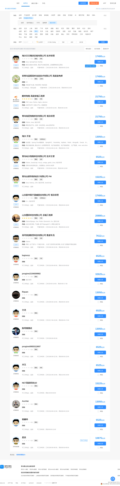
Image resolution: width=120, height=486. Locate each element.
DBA (93, 15)
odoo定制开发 (50, 125)
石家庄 (58, 31)
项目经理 (52, 23)
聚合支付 (38, 145)
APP (104, 3)
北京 (25, 28)
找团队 (103, 42)
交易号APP (29, 105)
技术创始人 (30, 23)
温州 (57, 34)
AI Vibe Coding (52, 42)
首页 (18, 3)
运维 (20, 18)
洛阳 (30, 37)
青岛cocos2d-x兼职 (53, 469)
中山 (20, 37)
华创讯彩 (44, 85)
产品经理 (27, 15)
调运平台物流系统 (43, 65)
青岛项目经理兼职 (10, 8)
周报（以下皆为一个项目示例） (35, 244)
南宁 (91, 31)
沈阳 (64, 31)
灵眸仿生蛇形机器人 (32, 165)
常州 (67, 34)
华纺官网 (38, 85)
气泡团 (37, 224)
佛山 (62, 34)
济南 (30, 31)
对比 (101, 66)
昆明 (30, 34)
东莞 (36, 34)
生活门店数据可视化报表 (68, 244)
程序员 (25, 3)
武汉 (62, 28)
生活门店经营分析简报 (53, 244)
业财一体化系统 (40, 125)
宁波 (25, 34)
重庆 (73, 28)
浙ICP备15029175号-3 (114, 482)
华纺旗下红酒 (30, 85)
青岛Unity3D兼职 (64, 469)
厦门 (25, 31)
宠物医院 (44, 105)
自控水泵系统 (30, 224)
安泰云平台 (37, 105)
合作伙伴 (31, 483)
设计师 (34, 15)
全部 (20, 15)
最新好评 (106, 49)
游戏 (59, 15)
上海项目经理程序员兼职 (42, 475)
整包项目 (88, 49)
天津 (41, 31)
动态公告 (2, 483)
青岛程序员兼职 (18, 49)
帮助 (17, 483)
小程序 (53, 15)
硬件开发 (81, 15)
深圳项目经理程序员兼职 (57, 475)
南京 (57, 28)
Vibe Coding (84, 440)
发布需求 (83, 3)
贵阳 (41, 34)
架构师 (45, 23)
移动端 (46, 15)
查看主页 (100, 62)
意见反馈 (39, 483)
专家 (63, 42)
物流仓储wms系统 (31, 65)
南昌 (79, 31)
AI (75, 15)
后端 (64, 15)
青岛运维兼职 (82, 469)
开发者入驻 (94, 3)
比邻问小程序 (50, 165)
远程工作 (54, 483)
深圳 (36, 28)
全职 (72, 42)
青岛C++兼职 (24, 469)
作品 (43, 3)
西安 (67, 28)
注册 (114, 3)
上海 (30, 28)
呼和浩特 (74, 34)
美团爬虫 (42, 165)
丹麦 (36, 37)
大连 (46, 31)
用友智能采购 (30, 145)
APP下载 (10, 483)
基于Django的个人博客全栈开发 (50, 224)
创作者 (81, 42)
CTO (38, 23)
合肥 (20, 31)
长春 (52, 34)
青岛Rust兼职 (33, 469)
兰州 (81, 34)
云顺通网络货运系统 (56, 65)
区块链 (70, 15)
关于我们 (23, 483)
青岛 (36, 31)
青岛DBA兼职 (74, 469)
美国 (46, 34)
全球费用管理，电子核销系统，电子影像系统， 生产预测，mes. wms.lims (65, 145)
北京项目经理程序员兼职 (27, 475)
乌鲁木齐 (88, 34)
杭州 (46, 28)
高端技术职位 (28, 18)
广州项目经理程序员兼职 (71, 475)
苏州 (89, 28)
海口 (25, 37)
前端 (40, 15)
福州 (52, 31)
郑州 (78, 28)
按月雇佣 (97, 49)
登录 (111, 3)
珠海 (20, 34)
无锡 (74, 31)
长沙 (83, 28)
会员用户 (40, 42)
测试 (88, 15)
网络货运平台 (30, 125)
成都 (52, 28)
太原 (69, 31)
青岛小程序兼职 (42, 469)
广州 (41, 28)
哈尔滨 (86, 31)
